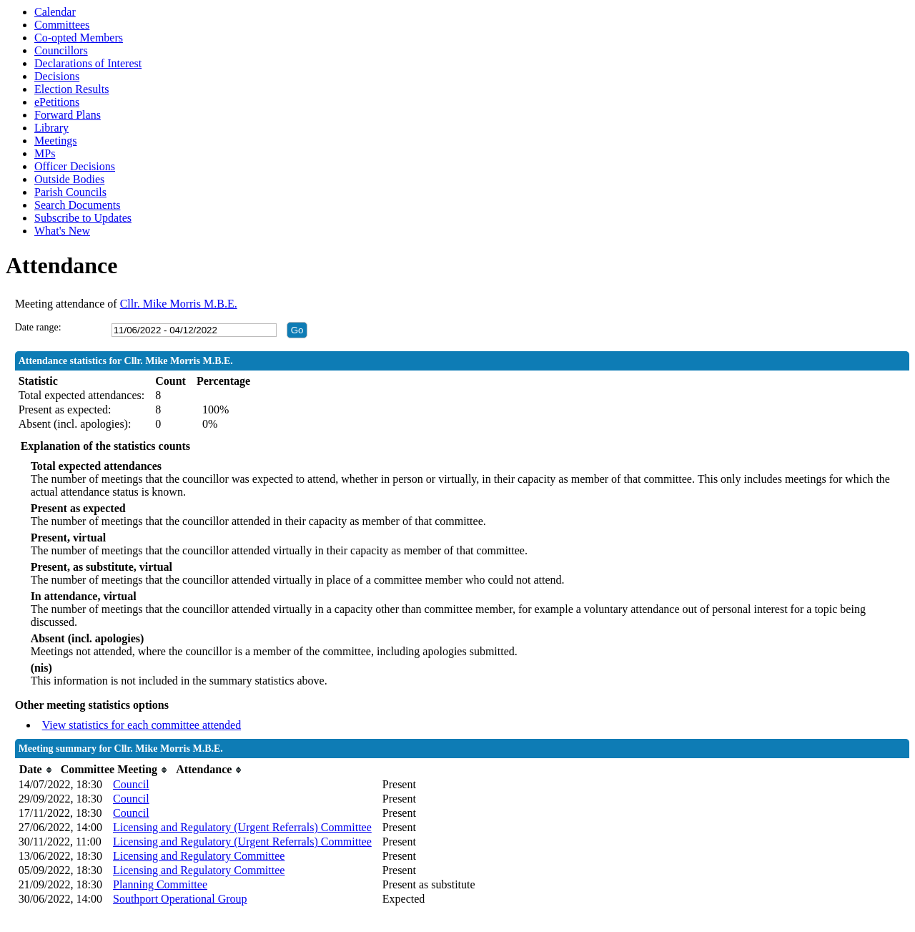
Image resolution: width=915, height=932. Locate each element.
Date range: (38, 327)
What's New (62, 231)
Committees (61, 25)
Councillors (61, 50)
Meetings (55, 140)
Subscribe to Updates (83, 218)
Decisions (56, 76)
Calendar (55, 12)
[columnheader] (35, 770)
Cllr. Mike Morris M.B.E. (178, 304)
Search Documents (77, 205)
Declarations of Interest (88, 63)
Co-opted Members (78, 37)
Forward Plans (67, 115)
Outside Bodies (69, 179)
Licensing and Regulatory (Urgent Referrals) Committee (242, 827)
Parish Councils (70, 192)
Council (131, 784)
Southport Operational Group (180, 899)
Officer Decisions (74, 166)
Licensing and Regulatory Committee (199, 856)
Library (51, 128)
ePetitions (56, 102)
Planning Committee (160, 884)
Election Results (71, 89)
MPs (44, 153)
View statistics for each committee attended (142, 725)
